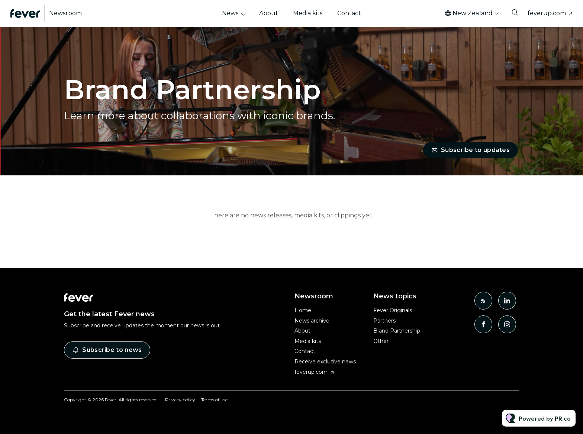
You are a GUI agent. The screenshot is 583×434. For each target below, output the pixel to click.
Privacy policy (180, 399)
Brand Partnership (396, 330)
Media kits (307, 13)
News (230, 13)
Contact (349, 13)
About (268, 13)
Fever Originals (392, 310)
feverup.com (547, 13)
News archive (311, 320)
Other (381, 341)
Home (302, 310)
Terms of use (214, 399)
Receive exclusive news (325, 361)
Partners (384, 320)
